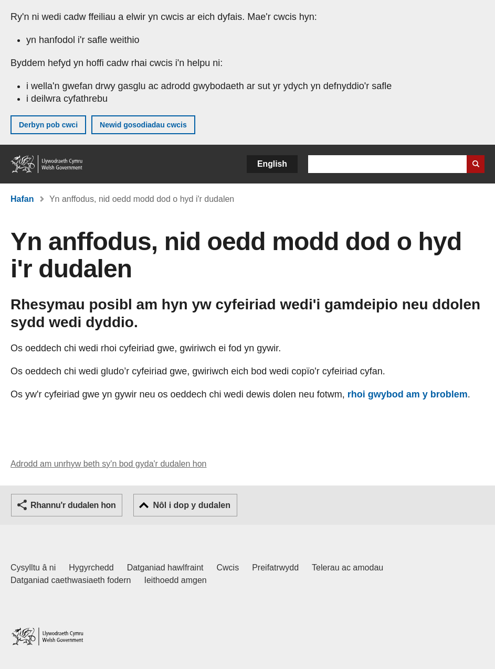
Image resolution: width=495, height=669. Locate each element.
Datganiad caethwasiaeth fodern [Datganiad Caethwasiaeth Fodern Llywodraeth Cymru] (70, 580)
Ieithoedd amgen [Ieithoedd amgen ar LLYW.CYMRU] (175, 580)
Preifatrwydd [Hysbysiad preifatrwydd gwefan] (275, 567)
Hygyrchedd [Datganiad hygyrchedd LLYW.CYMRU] (91, 567)
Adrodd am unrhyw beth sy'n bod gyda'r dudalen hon (108, 463)
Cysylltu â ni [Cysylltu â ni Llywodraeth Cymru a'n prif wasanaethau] (33, 567)
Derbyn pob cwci (48, 125)
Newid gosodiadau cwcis (143, 125)
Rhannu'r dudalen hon (72, 505)
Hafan (22, 199)
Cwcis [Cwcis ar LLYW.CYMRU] (228, 567)
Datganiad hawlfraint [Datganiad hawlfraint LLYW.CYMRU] (165, 567)
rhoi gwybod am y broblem (407, 394)
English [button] (272, 163)
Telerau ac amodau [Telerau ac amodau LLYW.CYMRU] (347, 567)
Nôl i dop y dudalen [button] (191, 505)
